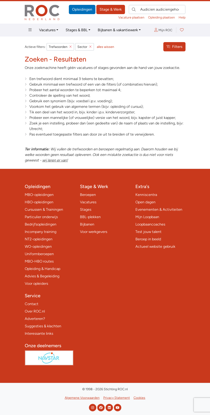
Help (182, 17)
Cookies (139, 398)
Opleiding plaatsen (161, 17)
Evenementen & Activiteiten (158, 209)
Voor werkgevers (93, 231)
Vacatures (47, 30)
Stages (85, 209)
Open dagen (145, 202)
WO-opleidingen (38, 246)
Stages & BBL (77, 30)
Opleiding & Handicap (42, 268)
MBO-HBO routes (39, 261)
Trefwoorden (60, 47)
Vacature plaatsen (131, 17)
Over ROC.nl (35, 311)
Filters (174, 46)
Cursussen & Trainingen (44, 209)
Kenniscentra (146, 194)
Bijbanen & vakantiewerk (118, 30)
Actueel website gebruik (155, 246)
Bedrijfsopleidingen (40, 224)
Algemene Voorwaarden (82, 398)
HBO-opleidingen (39, 202)
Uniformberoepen (39, 254)
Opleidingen (82, 9)
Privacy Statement (116, 398)
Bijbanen (87, 224)
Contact (31, 304)
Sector (84, 47)
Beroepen (88, 194)
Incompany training (40, 231)
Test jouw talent (148, 231)
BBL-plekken (90, 217)
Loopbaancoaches (150, 224)
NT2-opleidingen (38, 239)
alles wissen (105, 47)
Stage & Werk (111, 9)
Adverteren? (35, 318)
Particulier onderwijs (41, 217)
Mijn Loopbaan (147, 217)
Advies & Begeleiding (42, 276)
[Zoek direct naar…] (157, 9)
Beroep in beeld (148, 239)
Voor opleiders (36, 283)
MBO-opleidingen (39, 194)
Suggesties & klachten (43, 326)
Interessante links (39, 333)
